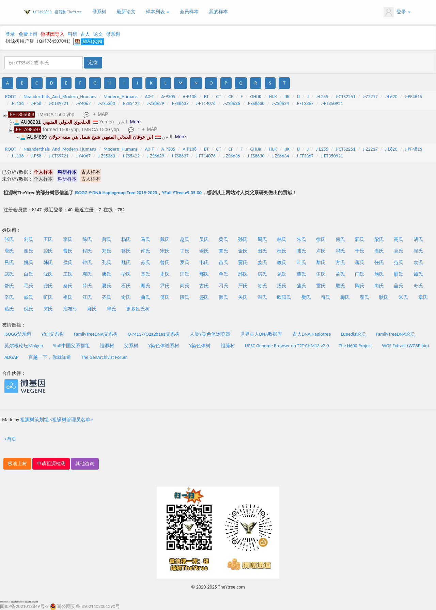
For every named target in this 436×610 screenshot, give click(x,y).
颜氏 (223, 297)
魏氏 (126, 262)
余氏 (204, 251)
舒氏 (9, 286)
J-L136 (18, 103)
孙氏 (243, 239)
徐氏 (321, 239)
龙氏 (281, 274)
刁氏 (223, 286)
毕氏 (126, 274)
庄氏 (68, 274)
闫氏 (359, 274)
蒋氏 (359, 262)
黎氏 (321, 262)
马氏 (145, 239)
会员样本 (189, 12)
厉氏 (48, 309)
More (135, 121)
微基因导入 (52, 34)
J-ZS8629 (155, 103)
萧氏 (106, 239)
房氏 (262, 274)
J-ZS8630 (255, 103)
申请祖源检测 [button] (51, 464)
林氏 (281, 239)
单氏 (223, 274)
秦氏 (68, 286)
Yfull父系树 (52, 334)
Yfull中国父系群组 (71, 346)
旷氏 (48, 297)
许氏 (145, 251)
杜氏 (281, 251)
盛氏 (204, 297)
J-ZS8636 (231, 103)
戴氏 (165, 239)
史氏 (165, 274)
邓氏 (87, 274)
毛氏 (28, 286)
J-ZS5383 (106, 103)
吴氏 (204, 239)
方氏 (340, 262)
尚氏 (184, 286)
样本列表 (157, 12)
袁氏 (418, 262)
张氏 (9, 239)
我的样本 (218, 12)
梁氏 (379, 239)
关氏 (243, 297)
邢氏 (204, 274)
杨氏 (126, 239)
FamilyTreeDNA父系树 (96, 334)
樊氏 (306, 297)
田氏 (262, 251)
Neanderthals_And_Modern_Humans (60, 97)
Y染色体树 (200, 346)
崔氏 (418, 251)
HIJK (273, 97)
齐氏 (106, 297)
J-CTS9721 (58, 103)
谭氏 (418, 274)
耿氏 (384, 297)
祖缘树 (228, 346)
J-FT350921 (332, 103)
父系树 (131, 346)
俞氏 (126, 297)
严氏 (243, 286)
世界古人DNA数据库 (261, 334)
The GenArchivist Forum (104, 357)
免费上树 (27, 34)
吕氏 (9, 262)
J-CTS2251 (346, 97)
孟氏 (340, 274)
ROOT (10, 97)
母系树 (99, 12)
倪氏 (28, 309)
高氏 (398, 239)
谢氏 (28, 251)
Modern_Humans (121, 97)
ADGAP (11, 357)
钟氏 (87, 262)
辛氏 (9, 297)
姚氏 (28, 262)
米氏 (403, 297)
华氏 (111, 309)
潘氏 (379, 251)
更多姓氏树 (138, 309)
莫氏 (398, 251)
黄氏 (223, 239)
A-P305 (168, 97)
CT (218, 97)
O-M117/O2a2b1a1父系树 (154, 334)
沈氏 (48, 274)
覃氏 (223, 251)
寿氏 (418, 286)
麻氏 (92, 309)
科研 (72, 34)
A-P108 (190, 97)
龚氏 (48, 286)
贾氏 (243, 262)
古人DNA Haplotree (311, 334)
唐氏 (9, 251)
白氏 (28, 274)
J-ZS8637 (179, 103)
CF (231, 97)
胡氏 (418, 239)
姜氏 (262, 262)
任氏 (379, 262)
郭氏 (359, 239)
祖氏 (68, 297)
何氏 (340, 239)
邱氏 (243, 274)
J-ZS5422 (131, 103)
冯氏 (340, 251)
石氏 (126, 286)
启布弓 (70, 309)
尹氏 (165, 286)
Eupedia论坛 (353, 334)
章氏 (423, 297)
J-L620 (391, 97)
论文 (98, 34)
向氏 (379, 286)
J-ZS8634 (280, 103)
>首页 (10, 439)
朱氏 (301, 239)
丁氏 (184, 251)
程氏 (87, 251)
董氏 (301, 274)
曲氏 (145, 297)
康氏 (106, 274)
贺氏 (262, 286)
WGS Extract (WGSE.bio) (405, 346)
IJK (287, 97)
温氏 (262, 297)
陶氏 (359, 286)
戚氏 (28, 297)
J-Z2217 (370, 97)
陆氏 (301, 251)
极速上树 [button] (17, 464)
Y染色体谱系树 (164, 346)
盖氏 (398, 286)
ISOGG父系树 (17, 334)
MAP (103, 114)
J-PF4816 (413, 97)
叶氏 (301, 262)
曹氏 (68, 251)
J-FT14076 (205, 103)
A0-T (149, 97)
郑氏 (106, 251)
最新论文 (126, 12)
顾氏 (145, 286)
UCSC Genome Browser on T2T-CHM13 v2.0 (287, 346)
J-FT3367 (304, 103)
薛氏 (87, 286)
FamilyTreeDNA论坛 (395, 334)
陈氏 (87, 239)
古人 (85, 34)
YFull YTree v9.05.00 (181, 193)
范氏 (398, 262)
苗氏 (223, 262)
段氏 (184, 297)
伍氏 (321, 274)
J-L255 (322, 97)
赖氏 (281, 262)
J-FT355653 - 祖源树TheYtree (57, 12)
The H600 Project (355, 346)
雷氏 (321, 286)
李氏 (68, 239)
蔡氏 (126, 251)
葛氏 (9, 309)
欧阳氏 (284, 297)
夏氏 (106, 286)
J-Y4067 (83, 103)
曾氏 (165, 262)
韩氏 (48, 262)
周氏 (262, 239)
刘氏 (28, 239)
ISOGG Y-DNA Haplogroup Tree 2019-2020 (116, 193)
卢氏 (321, 251)
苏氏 (145, 262)
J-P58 (36, 103)
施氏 (379, 274)
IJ (298, 97)
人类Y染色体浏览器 (210, 334)
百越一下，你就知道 (49, 357)
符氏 (325, 297)
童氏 (145, 274)
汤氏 (281, 286)
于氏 (359, 251)
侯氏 (68, 262)
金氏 (243, 251)
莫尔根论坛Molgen (23, 346)
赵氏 (184, 239)
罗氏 (184, 262)
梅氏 (345, 297)
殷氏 (340, 286)
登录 (397, 12)
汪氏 (184, 274)
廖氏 (398, 274)
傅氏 (165, 297)
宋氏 (165, 251)
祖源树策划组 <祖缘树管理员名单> (56, 420)
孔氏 (106, 262)
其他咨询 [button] (84, 464)
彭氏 (48, 251)
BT (206, 97)
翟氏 (364, 297)
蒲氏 (301, 286)
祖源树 (107, 346)
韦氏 (204, 262)
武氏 (9, 274)
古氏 (204, 286)
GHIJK (256, 97)
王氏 (48, 239)
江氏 (87, 297)
